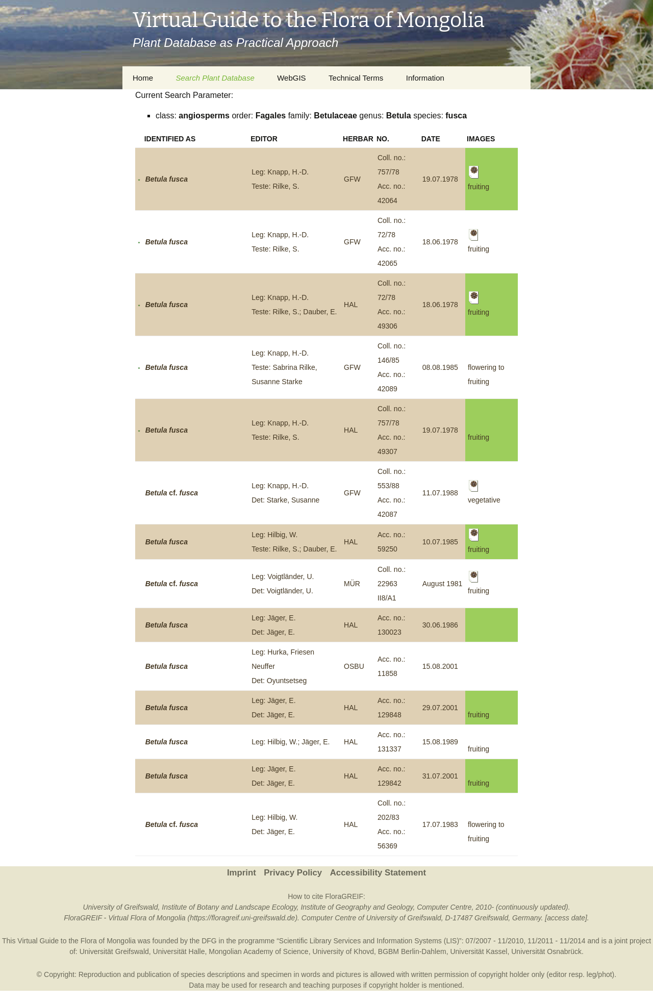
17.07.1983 (440, 824)
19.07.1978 (440, 179)
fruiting (478, 437)
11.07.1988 (440, 493)
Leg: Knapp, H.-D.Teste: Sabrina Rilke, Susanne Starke (284, 367)
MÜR (352, 584)
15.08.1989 (440, 742)
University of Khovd (343, 951)
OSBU (354, 666)
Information (425, 77)
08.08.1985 (440, 367)
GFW (352, 179)
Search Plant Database (214, 77)
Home (143, 77)
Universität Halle (179, 951)
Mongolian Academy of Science (258, 951)
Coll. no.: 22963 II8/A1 (392, 583)
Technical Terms (356, 77)
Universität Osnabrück (546, 951)
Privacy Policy (293, 872)
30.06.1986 (440, 625)
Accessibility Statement (378, 872)
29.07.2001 (440, 708)
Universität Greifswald (114, 951)
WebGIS (291, 77)
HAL (351, 304)
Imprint (241, 872)
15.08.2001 (440, 666)
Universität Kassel (478, 951)
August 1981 (442, 584)
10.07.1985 (440, 542)
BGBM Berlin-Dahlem (412, 951)
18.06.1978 (440, 242)
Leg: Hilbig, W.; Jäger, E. (291, 742)
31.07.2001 (440, 776)
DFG (209, 941)
